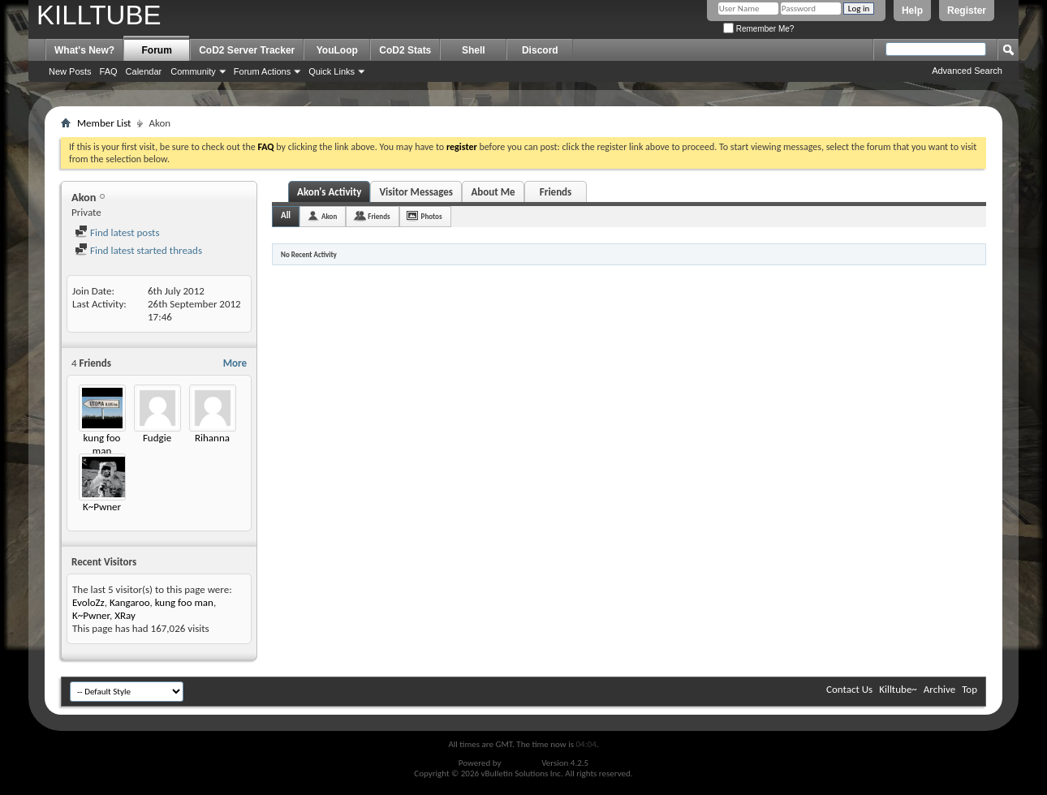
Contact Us (849, 689)
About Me (493, 192)
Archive (939, 689)
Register (966, 10)
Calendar (144, 71)
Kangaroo (130, 602)
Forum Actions (262, 71)
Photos (431, 216)
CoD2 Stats (405, 50)
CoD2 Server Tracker (247, 50)
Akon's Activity (329, 192)
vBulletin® (521, 763)
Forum (157, 50)
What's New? (84, 50)
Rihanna (212, 438)
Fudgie (157, 438)
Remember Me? (758, 28)
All (286, 215)
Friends (555, 192)
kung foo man (102, 444)
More (235, 363)
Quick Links (331, 71)
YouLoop (337, 50)
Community (193, 71)
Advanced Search (967, 70)
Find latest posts (117, 232)
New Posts (70, 71)
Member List (104, 123)
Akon (329, 216)
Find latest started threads (138, 250)
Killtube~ (898, 689)
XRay (125, 615)
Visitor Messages (416, 192)
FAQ (109, 71)
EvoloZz (88, 602)
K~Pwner (102, 507)
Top (969, 689)
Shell (473, 50)
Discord (540, 50)
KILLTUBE (99, 15)
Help (912, 10)
